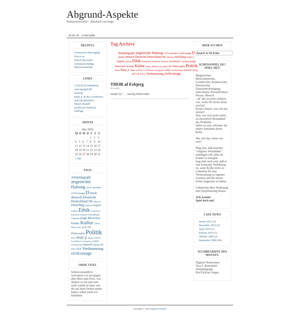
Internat (144, 29)
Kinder (75, 223)
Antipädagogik (81, 177)
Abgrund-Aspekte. (158, 308)
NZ (89, 227)
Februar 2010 (206, 232)
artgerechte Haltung (81, 184)
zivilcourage (81, 253)
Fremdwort (95, 211)
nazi (79, 227)
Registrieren (225, 2)
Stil (102, 244)
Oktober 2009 (206, 236)
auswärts (96, 187)
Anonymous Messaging (87, 52)
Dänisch (97, 201)
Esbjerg (74, 211)
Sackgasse (86, 241)
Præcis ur (79, 56)
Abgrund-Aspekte (102, 14)
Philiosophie (78, 233)
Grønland (75, 218)
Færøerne (75, 215)
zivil (188, 29)
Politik (94, 232)
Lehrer (97, 223)
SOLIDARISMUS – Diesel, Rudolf (85, 102)
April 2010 (205, 228)
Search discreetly (83, 60)
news (84, 227)
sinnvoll (87, 244)
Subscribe (88, 35)
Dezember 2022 (207, 225)
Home (73, 29)
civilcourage (78, 193)
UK (73, 249)
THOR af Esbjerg (127, 84)
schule (95, 241)
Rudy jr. (74, 35)
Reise (73, 238)
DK (90, 201)
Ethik (84, 210)
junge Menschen (90, 218)
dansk (108, 29)
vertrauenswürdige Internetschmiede (84, 65)
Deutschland (79, 201)
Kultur (86, 222)
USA (78, 248)
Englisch (88, 205)
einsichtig (77, 205)
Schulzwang (76, 245)
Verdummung (93, 248)
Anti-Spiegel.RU (83, 89)
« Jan (78, 158)
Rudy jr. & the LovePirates (88, 96)
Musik (175, 29)
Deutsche (89, 197)
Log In (214, 2)
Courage (90, 29)
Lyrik (161, 29)
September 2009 (207, 240)
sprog (96, 244)
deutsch (76, 197)
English (125, 29)
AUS (89, 187)
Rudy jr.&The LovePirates (142, 70)
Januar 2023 (205, 221)
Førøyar (83, 215)
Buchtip (78, 92)
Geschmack (94, 214)
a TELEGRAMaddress (86, 85)
